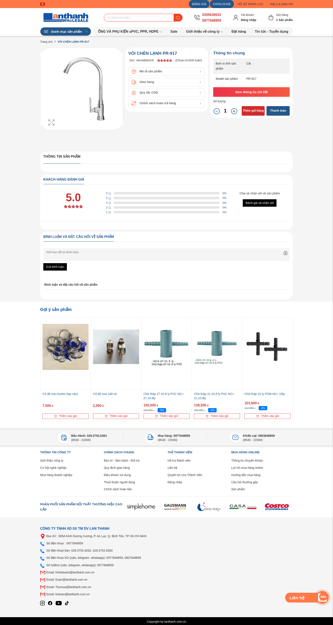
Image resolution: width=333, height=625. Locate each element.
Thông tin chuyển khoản (247, 460)
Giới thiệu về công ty (204, 31)
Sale (173, 31)
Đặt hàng (238, 31)
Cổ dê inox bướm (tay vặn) (60, 394)
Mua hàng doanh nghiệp (56, 475)
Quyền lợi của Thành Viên (185, 475)
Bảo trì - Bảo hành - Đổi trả (122, 460)
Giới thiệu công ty (51, 460)
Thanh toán (278, 110)
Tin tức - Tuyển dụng (271, 31)
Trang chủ (46, 41)
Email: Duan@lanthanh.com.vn (66, 579)
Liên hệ (172, 467)
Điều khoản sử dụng (117, 475)
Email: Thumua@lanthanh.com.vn (68, 587)
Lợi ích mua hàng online (247, 467)
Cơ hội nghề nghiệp (53, 467)
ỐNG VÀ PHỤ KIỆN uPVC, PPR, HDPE (130, 31)
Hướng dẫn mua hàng (245, 475)
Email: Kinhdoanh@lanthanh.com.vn (70, 572)
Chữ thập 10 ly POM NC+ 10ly (264, 394)
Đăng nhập (175, 482)
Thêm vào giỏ (65, 416)
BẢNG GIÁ (199, 4)
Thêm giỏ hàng (253, 110)
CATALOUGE (222, 4)
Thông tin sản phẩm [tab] (61, 156)
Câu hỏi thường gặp (244, 482)
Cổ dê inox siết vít (105, 394)
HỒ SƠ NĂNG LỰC (250, 4)
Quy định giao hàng (117, 467)
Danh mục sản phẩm (66, 31)
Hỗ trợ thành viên (179, 460)
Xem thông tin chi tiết (251, 92)
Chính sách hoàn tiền (118, 489)
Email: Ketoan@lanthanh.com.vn (68, 594)
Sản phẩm (238, 489)
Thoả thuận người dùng (119, 482)
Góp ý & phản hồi (281, 4)
